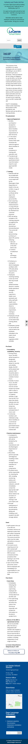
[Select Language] (10, 717)
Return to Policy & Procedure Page (13, 651)
